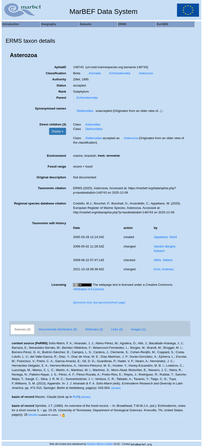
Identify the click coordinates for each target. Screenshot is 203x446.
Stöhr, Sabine (163, 260)
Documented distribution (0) (58, 329)
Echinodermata (118, 73)
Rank (62, 91)
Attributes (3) (94, 329)
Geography (48, 24)
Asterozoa (144, 73)
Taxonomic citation (52, 188)
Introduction (11, 24)
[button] (8, 55)
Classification (56, 73)
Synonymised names (50, 108)
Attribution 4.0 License (88, 289)
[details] (116, 388)
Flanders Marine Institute (100, 444)
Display (58, 131)
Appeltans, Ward (165, 237)
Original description (51, 177)
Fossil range (57, 166)
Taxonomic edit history (49, 223)
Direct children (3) (52, 124)
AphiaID (60, 67)
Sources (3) (22, 329)
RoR (76, 397)
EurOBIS (162, 24)
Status (61, 85)
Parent (61, 97)
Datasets (85, 24)
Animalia (93, 73)
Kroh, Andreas (163, 269)
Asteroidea (91, 124)
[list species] (101, 302)
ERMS (122, 24)
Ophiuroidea (92, 129)
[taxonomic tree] (82, 302)
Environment (56, 155)
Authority (59, 79)
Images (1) (138, 329)
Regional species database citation (40, 203)
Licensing (58, 284)
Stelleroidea (83, 111)
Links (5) (117, 329)
